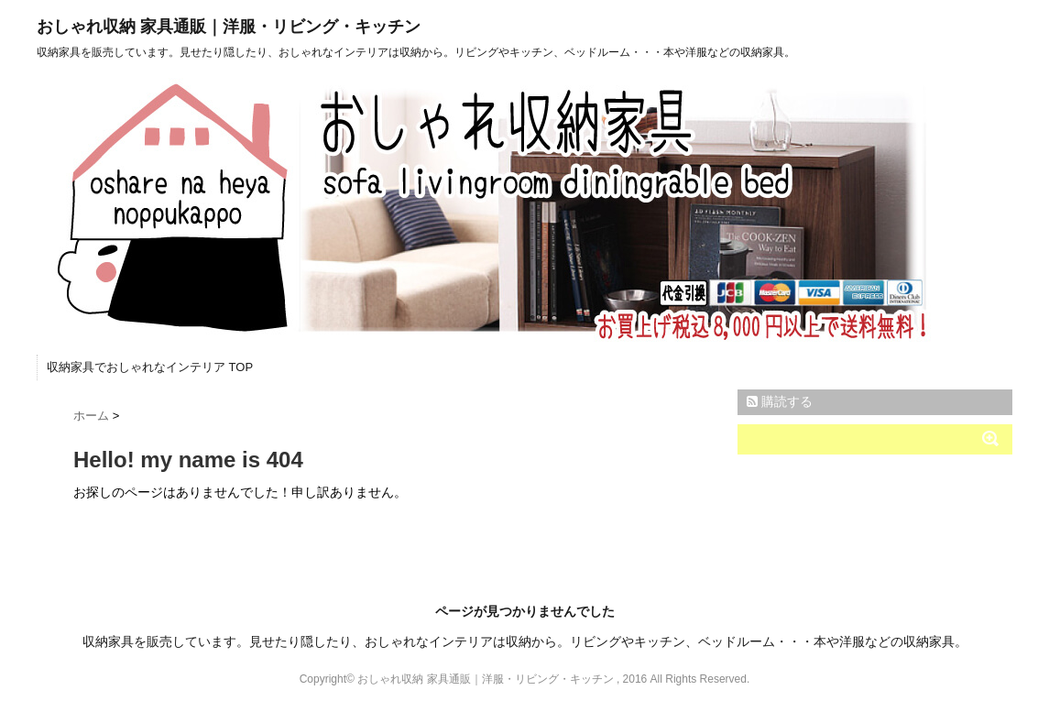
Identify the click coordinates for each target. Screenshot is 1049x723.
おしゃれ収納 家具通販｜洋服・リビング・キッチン (229, 26)
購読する (780, 401)
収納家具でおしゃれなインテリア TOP (150, 367)
